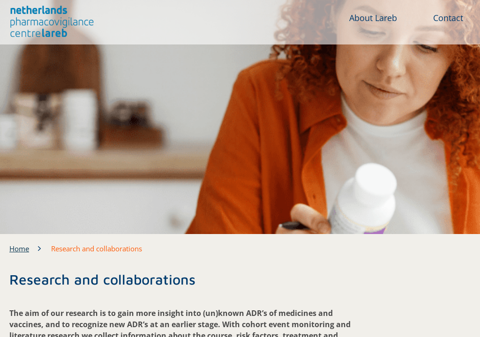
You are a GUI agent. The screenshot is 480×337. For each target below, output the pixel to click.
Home (19, 248)
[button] (52, 21)
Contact (448, 17)
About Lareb (373, 17)
